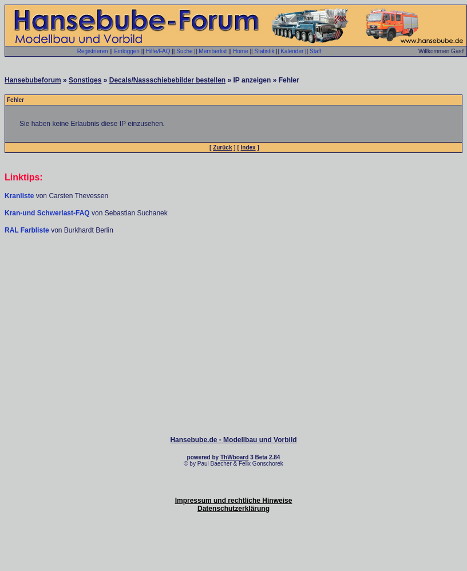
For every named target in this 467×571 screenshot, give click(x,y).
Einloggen (126, 51)
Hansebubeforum (33, 80)
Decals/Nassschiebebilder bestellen (167, 80)
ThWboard (234, 457)
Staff (315, 51)
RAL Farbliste (28, 230)
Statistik (264, 51)
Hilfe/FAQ (158, 51)
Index (248, 147)
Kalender (291, 51)
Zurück (222, 147)
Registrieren (92, 51)
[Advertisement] (233, 269)
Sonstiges (85, 80)
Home (240, 51)
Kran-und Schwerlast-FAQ (48, 213)
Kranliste (19, 196)
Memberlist (213, 51)
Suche (184, 51)
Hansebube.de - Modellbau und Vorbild (233, 440)
